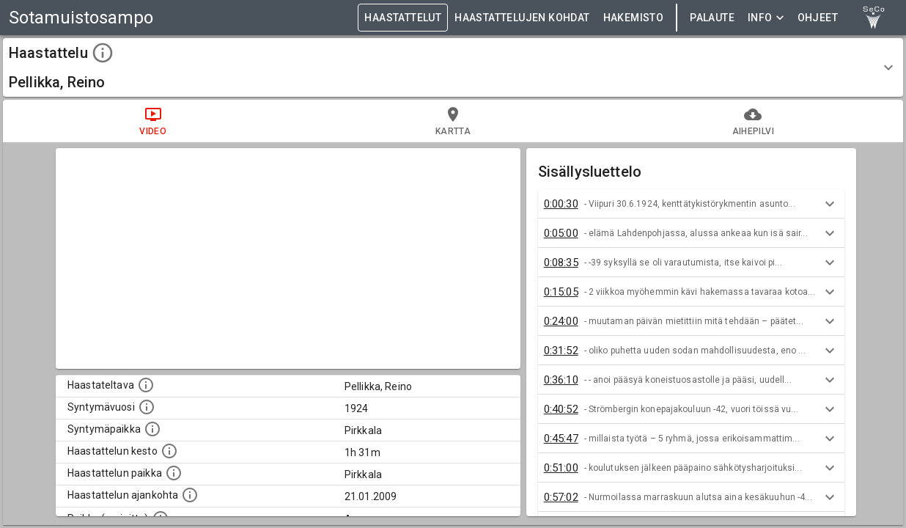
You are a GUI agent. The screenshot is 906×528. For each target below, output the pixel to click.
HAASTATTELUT (402, 18)
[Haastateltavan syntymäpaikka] (152, 429)
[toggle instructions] (102, 53)
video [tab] (153, 121)
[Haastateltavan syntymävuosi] (146, 407)
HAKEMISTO (633, 18)
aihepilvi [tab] (753, 121)
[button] (453, 67)
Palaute (712, 18)
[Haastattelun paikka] (173, 473)
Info (766, 18)
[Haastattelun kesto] (169, 451)
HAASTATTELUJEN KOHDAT (522, 18)
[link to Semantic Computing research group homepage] (873, 17)
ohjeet (818, 18)
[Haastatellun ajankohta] (190, 495)
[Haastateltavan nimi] (146, 385)
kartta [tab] (453, 121)
